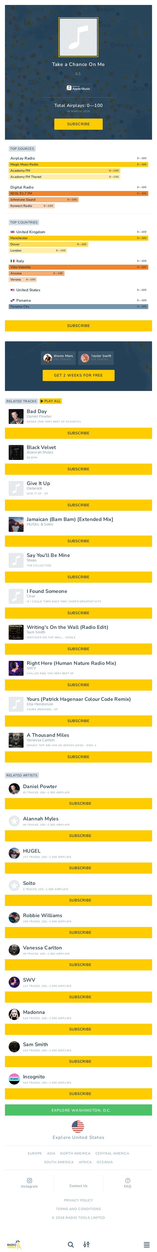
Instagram (29, 1183)
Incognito (34, 1076)
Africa (85, 1162)
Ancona (16, 273)
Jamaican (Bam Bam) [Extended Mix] (70, 519)
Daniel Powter (39, 416)
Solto (48, 524)
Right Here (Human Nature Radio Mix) (71, 663)
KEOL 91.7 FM (21, 193)
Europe (35, 1153)
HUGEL (33, 524)
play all (51, 401)
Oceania (105, 1162)
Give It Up (38, 483)
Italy (20, 260)
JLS (78, 73)
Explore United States (78, 1130)
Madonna (34, 1012)
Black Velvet (41, 447)
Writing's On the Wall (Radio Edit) (68, 627)
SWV (31, 668)
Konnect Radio (21, 206)
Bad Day (37, 411)
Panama (23, 300)
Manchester (19, 238)
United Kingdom (30, 231)
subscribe (78, 124)
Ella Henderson (40, 704)
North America (75, 1153)
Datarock (34, 488)
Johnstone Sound (22, 199)
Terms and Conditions (78, 1209)
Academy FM (20, 170)
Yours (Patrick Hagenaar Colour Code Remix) (79, 699)
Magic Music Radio (24, 164)
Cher (31, 596)
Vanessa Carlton (41, 740)
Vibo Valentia (20, 267)
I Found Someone (47, 591)
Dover (15, 244)
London (16, 250)
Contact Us (78, 1183)
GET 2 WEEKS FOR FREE (78, 375)
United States (28, 290)
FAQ (127, 1183)
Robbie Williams (42, 915)
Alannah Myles (40, 452)
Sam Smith (36, 632)
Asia (51, 1153)
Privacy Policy (78, 1200)
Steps (32, 560)
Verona (15, 279)
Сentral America (112, 1153)
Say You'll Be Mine (48, 555)
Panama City (20, 306)
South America (59, 1162)
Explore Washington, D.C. (78, 1110)
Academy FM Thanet (25, 177)
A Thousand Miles (48, 735)
